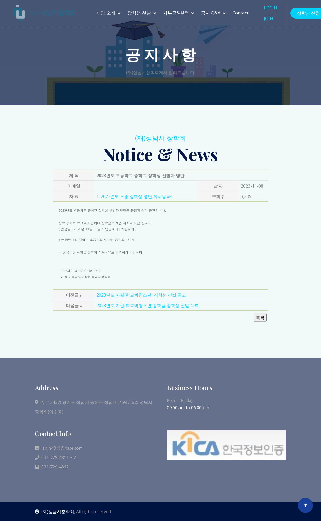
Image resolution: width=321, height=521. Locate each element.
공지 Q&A (211, 13)
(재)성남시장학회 (54, 512)
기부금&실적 (176, 13)
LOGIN (270, 8)
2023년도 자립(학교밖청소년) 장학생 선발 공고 (141, 317)
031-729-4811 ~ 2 (55, 457)
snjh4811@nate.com (59, 448)
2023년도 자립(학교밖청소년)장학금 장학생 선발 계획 (147, 327)
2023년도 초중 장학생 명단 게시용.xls (136, 219)
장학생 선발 (139, 13)
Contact (240, 13)
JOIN (268, 18)
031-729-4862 (52, 467)
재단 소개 (105, 13)
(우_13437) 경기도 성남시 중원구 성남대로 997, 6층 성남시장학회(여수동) (93, 407)
